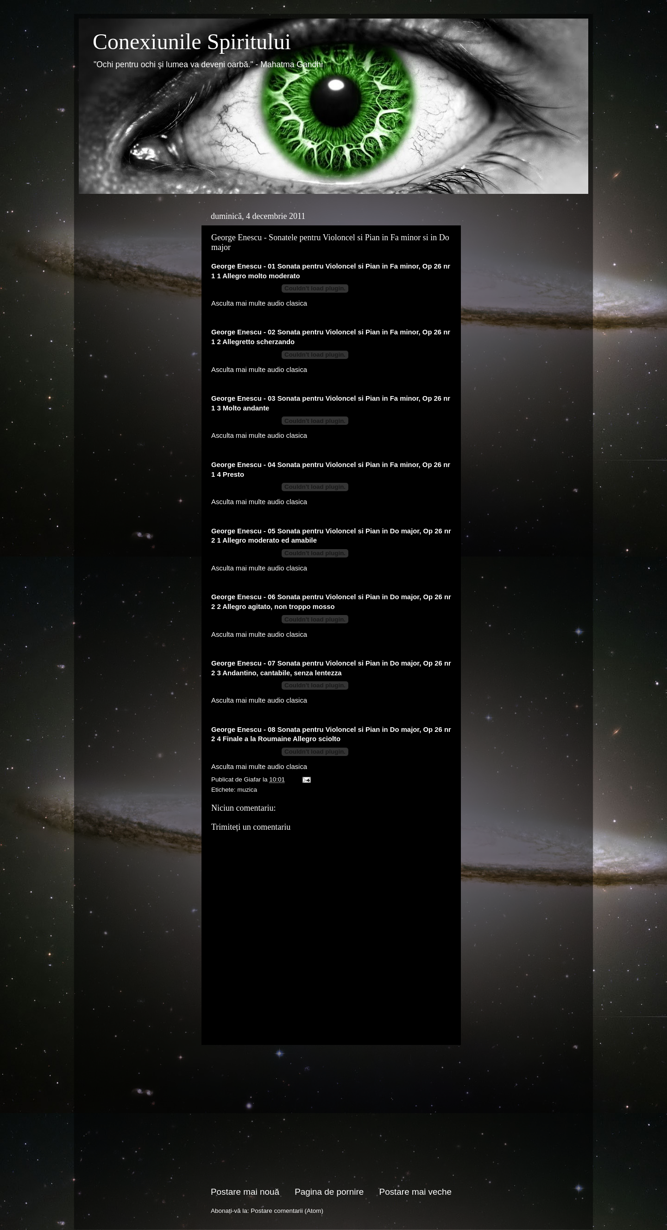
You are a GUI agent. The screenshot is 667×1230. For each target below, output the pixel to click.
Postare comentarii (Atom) (287, 1210)
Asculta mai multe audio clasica (259, 303)
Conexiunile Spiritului (192, 41)
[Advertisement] (331, 1115)
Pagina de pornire (329, 1192)
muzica (247, 789)
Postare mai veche (415, 1192)
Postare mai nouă (245, 1192)
